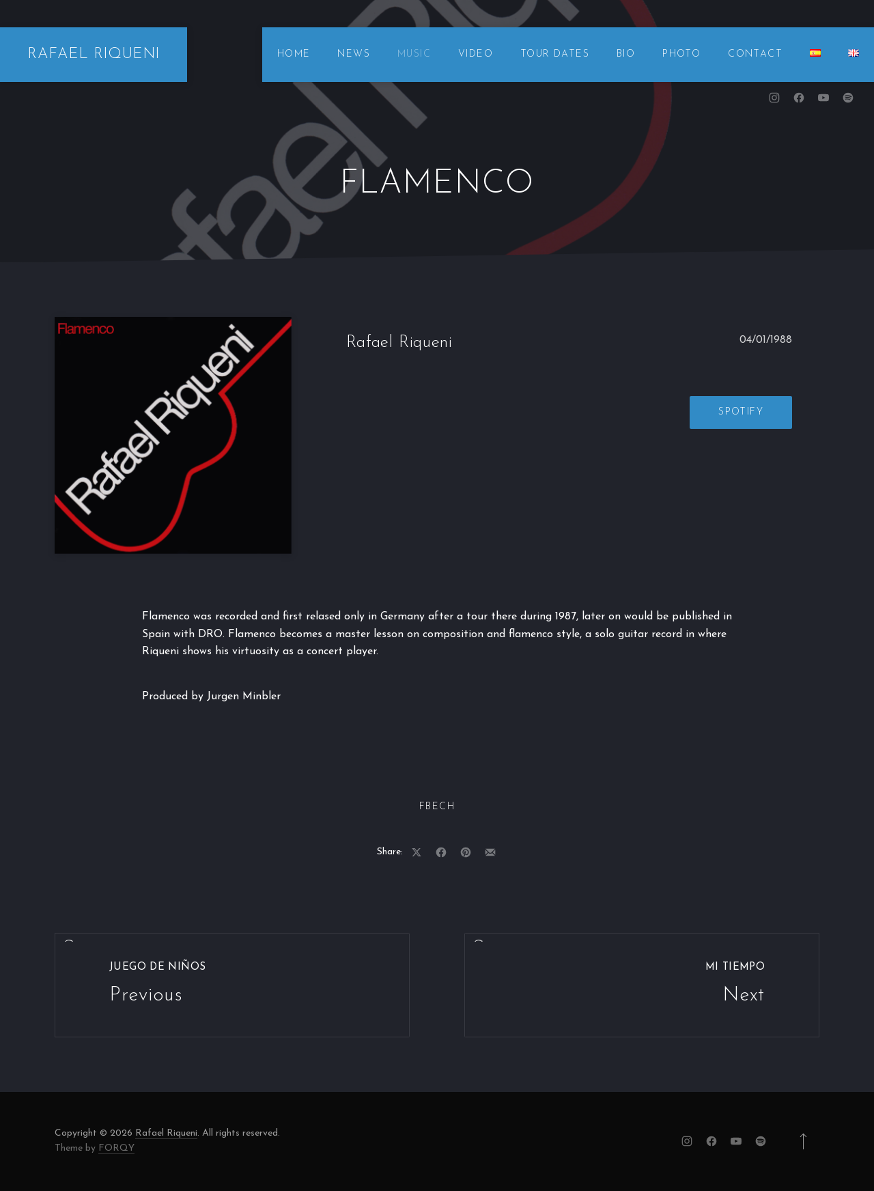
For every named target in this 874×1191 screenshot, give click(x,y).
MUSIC (414, 54)
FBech (437, 807)
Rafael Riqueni (166, 1133)
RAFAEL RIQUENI (93, 54)
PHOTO (681, 54)
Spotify (740, 412)
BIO (626, 54)
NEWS (353, 54)
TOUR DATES (554, 54)
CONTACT (755, 54)
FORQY (116, 1148)
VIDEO (475, 54)
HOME (294, 54)
